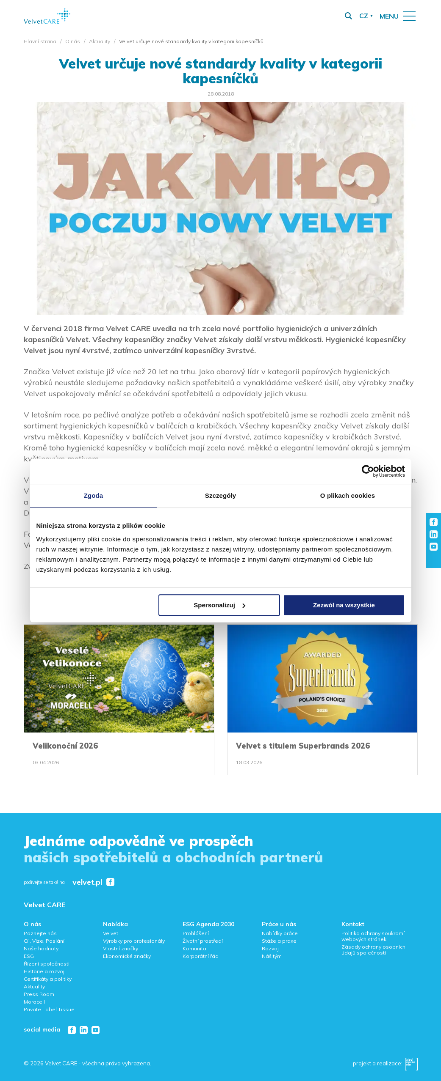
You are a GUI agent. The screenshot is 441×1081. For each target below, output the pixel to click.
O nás (72, 41)
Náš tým (272, 956)
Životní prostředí (203, 941)
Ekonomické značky (127, 956)
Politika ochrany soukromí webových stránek (373, 936)
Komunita (194, 948)
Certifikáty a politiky (48, 979)
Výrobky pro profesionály (134, 941)
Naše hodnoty (41, 948)
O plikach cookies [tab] (347, 495)
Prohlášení (196, 933)
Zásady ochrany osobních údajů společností (373, 950)
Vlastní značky (120, 948)
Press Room (39, 994)
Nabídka (115, 924)
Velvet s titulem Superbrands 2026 (303, 746)
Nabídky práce (280, 933)
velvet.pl (87, 882)
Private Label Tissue (49, 1009)
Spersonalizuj (219, 605)
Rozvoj (270, 948)
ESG (29, 956)
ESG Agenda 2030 (208, 924)
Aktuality (99, 41)
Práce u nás (279, 924)
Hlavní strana (40, 41)
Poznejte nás (40, 933)
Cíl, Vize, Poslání (44, 941)
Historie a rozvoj (44, 971)
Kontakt (352, 924)
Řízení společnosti (46, 963)
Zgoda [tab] (93, 495)
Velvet (110, 933)
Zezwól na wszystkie (344, 605)
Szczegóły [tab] (220, 495)
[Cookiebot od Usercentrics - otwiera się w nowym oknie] (368, 471)
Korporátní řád (201, 956)
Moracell (34, 1002)
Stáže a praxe (279, 941)
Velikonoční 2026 (65, 746)
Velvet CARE (44, 904)
